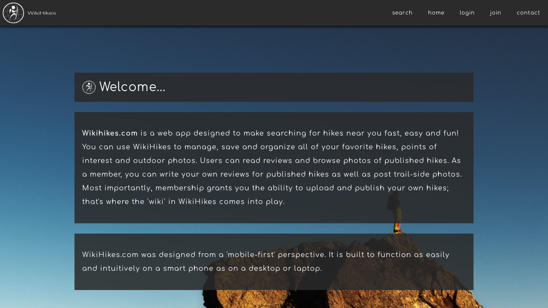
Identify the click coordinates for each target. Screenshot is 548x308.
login (467, 13)
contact (528, 13)
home (436, 13)
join (495, 13)
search (402, 13)
